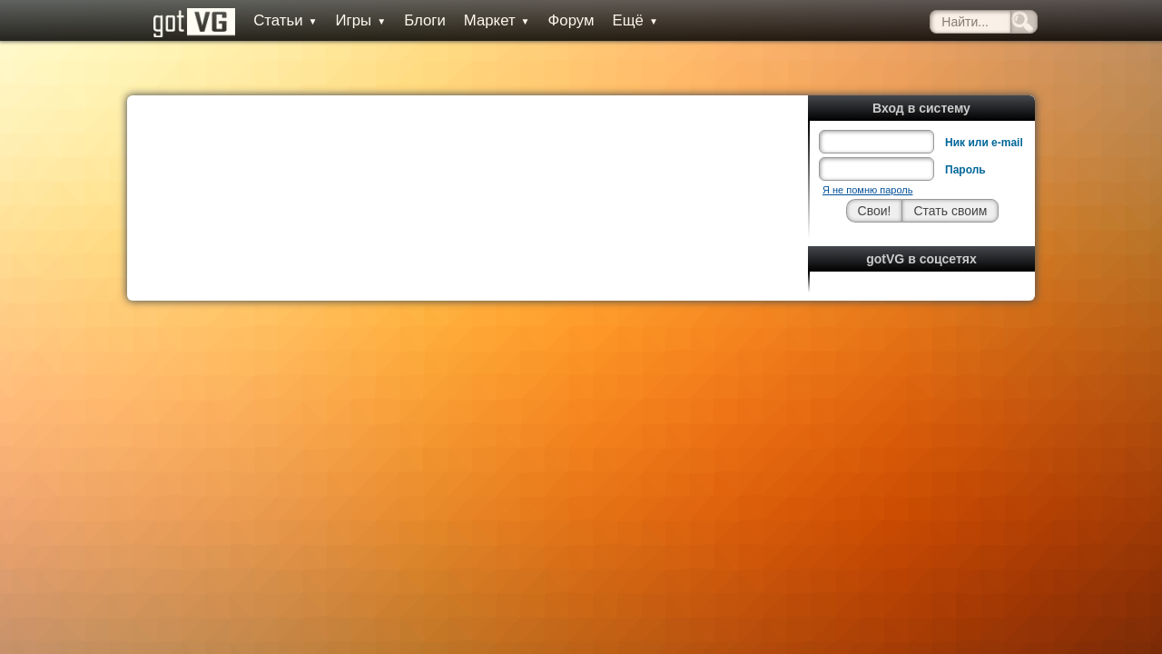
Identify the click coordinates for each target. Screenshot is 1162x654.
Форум (553, 20)
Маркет (480, 20)
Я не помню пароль (867, 149)
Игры (343, 20)
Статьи (268, 20)
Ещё (617, 20)
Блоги (407, 20)
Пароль (965, 129)
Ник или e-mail (984, 101)
